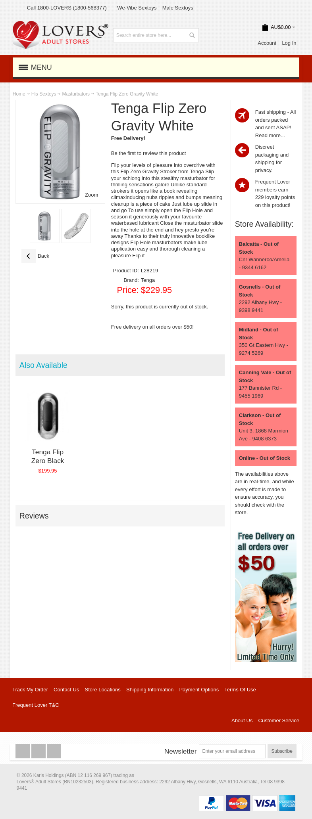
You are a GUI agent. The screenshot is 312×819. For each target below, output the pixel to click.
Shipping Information (149, 690)
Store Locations (103, 690)
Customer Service (278, 720)
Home (19, 94)
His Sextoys (43, 94)
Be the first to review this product (148, 153)
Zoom (91, 195)
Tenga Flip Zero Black (47, 456)
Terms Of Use (240, 690)
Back (35, 256)
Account (267, 43)
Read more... (270, 135)
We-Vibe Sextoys (136, 8)
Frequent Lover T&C (35, 705)
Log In (289, 43)
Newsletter (180, 751)
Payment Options (199, 690)
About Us (241, 720)
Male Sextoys (177, 8)
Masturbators (75, 94)
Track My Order (30, 690)
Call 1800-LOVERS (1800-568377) (67, 8)
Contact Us (66, 690)
